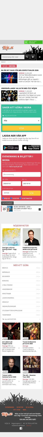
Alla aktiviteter (9, 319)
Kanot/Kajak (6, 294)
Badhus (5, 268)
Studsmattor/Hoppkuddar (12, 311)
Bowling (5, 281)
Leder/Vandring (8, 298)
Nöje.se (3, 62)
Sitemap (28, 425)
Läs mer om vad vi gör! (28, 419)
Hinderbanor (7, 289)
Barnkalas (6, 272)
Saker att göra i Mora (16, 107)
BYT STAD (17, 410)
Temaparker (6, 315)
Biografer (6, 276)
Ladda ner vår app (14, 135)
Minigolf (5, 302)
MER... (25, 410)
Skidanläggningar (9, 306)
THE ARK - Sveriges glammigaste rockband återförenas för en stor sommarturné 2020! (29, 381)
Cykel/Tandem (7, 285)
